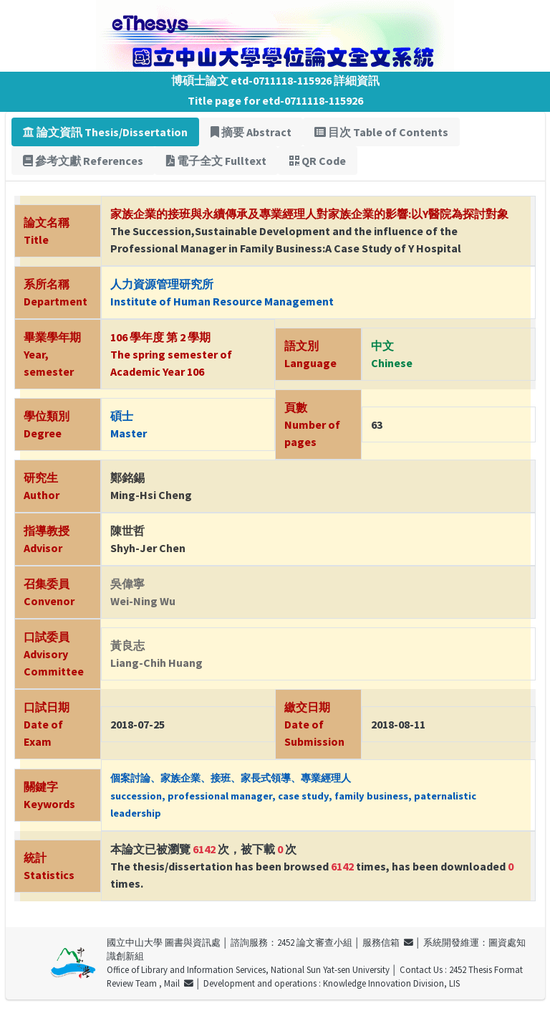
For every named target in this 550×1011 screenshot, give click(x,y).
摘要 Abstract (251, 132)
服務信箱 (387, 942)
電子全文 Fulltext (216, 160)
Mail (178, 983)
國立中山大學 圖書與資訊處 (164, 942)
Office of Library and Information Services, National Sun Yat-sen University (248, 969)
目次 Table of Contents (381, 132)
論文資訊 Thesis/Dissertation (105, 132)
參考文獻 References (83, 160)
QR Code (317, 160)
